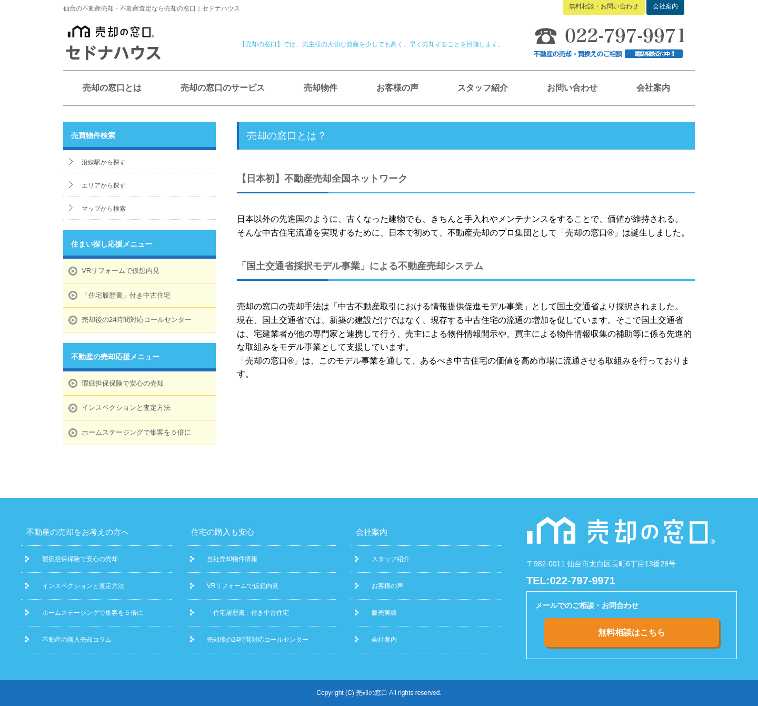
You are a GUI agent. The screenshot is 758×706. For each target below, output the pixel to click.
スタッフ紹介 (482, 87)
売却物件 (320, 87)
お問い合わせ (572, 87)
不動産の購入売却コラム (77, 639)
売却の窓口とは (112, 87)
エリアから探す (104, 185)
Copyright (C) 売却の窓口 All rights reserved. (378, 693)
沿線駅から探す (104, 162)
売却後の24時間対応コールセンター (137, 319)
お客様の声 (397, 87)
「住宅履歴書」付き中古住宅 (126, 295)
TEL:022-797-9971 (570, 580)
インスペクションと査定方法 (126, 407)
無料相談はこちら (631, 632)
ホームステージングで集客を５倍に (136, 432)
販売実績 (384, 612)
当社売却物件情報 (232, 559)
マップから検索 (104, 208)
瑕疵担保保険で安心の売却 (123, 383)
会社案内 (653, 87)
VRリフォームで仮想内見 (120, 270)
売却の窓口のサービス (223, 87)
